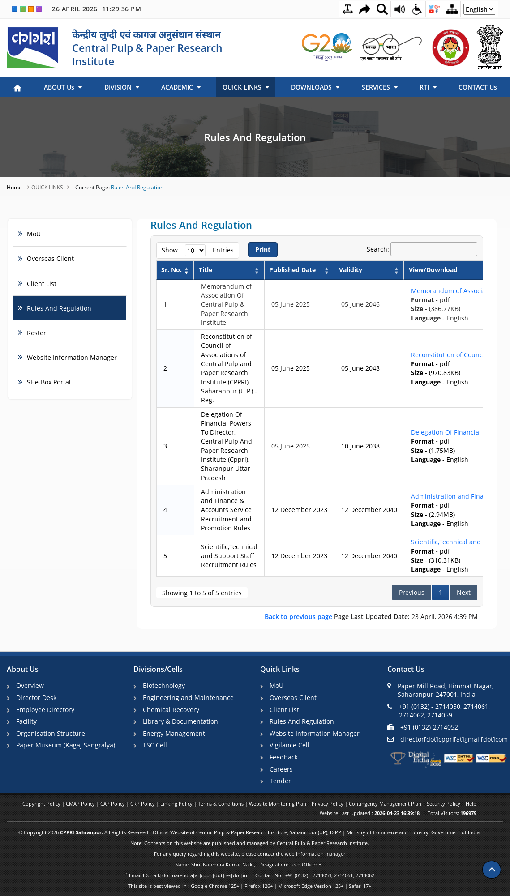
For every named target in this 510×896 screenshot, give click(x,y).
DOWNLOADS (315, 87)
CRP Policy (143, 803)
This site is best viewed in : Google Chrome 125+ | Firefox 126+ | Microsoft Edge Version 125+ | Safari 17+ (249, 886)
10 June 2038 (360, 446)
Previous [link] (411, 592)
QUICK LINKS (246, 87)
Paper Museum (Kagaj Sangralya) (65, 745)
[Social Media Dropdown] (434, 9)
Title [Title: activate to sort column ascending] (205, 269)
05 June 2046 (360, 304)
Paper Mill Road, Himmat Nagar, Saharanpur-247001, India (440, 690)
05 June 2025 (290, 304)
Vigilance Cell (289, 745)
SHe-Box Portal (49, 382)
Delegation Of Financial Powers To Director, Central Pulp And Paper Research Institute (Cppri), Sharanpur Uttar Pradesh (226, 446)
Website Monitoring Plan (278, 803)
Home (15, 187)
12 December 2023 (299, 509)
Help (471, 803)
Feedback (284, 757)
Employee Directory (45, 709)
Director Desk (36, 697)
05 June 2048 (360, 368)
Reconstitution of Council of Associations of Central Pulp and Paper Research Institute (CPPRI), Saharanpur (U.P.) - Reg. (229, 368)
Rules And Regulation (255, 137)
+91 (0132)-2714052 (422, 727)
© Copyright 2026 (249, 832)
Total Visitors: (452, 813)
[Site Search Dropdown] (381, 9)
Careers (281, 769)
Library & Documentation (180, 721)
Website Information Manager (72, 357)
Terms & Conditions (221, 803)
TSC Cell (155, 745)
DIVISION (121, 87)
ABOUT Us (63, 87)
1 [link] (440, 592)
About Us (23, 669)
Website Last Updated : (370, 813)
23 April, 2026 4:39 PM (371, 616)
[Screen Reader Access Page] (399, 9)
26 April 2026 (96, 9)
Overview (30, 685)
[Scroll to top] (491, 869)
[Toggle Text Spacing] (347, 9)
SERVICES (380, 87)
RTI (428, 87)
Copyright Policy (42, 803)
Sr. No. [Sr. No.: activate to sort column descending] (171, 269)
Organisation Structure (50, 733)
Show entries (198, 250)
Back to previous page (299, 616)
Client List (41, 283)
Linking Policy (177, 803)
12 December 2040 (369, 509)
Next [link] (464, 592)
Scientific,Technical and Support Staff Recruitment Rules (229, 555)
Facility (26, 721)
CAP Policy (113, 803)
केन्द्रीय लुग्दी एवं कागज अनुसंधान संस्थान (146, 34)
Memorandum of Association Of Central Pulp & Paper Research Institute (226, 304)
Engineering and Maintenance (188, 697)
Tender (280, 781)
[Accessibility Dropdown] (416, 9)
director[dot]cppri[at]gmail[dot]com (447, 738)
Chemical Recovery (171, 709)
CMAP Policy (81, 803)
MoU (34, 234)
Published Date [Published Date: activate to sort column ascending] (292, 269)
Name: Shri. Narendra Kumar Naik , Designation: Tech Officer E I (249, 864)
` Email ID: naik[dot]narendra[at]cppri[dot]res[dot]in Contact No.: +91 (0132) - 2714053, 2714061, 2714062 (249, 875)
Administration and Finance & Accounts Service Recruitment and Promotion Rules (226, 509)
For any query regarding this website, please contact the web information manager (249, 853)
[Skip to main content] (364, 9)
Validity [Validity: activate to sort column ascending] (350, 269)
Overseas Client (50, 258)
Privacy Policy (328, 803)
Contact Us (405, 669)
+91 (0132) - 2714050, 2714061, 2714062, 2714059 (438, 711)
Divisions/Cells (158, 669)
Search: (422, 249)
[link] (328, 47)
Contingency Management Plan (386, 803)
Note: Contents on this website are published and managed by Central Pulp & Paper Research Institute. (249, 843)
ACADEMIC (181, 87)
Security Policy (444, 803)
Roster (36, 333)
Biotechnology (164, 685)
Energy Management (174, 733)
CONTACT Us (478, 87)
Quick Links (280, 669)
